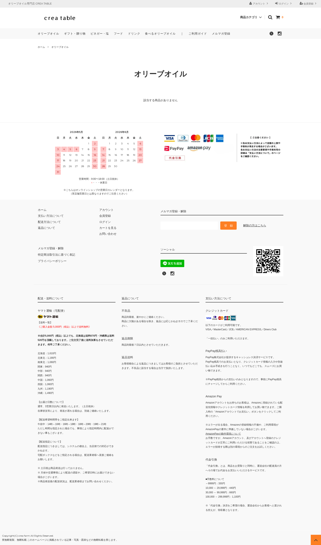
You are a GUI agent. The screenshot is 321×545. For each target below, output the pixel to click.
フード (118, 33)
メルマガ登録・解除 (50, 248)
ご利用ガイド (198, 33)
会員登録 (309, 3)
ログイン (284, 3)
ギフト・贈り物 (75, 33)
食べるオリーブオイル (160, 33)
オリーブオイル (48, 33)
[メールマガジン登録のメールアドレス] (189, 225)
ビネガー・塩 (99, 33)
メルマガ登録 (221, 33)
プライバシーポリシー (52, 260)
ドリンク (134, 33)
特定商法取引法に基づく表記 (56, 254)
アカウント (259, 3)
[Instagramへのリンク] (172, 274)
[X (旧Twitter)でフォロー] (164, 274)
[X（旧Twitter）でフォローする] (271, 34)
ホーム (41, 47)
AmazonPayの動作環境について (223, 433)
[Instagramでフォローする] (279, 34)
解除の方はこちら (254, 225)
